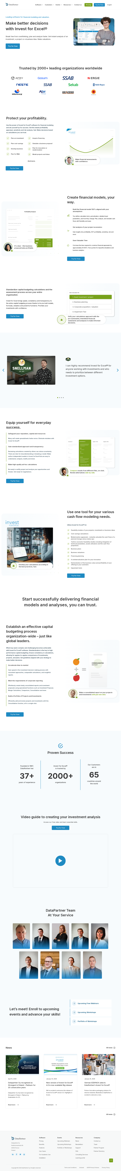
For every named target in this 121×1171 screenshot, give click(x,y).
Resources (67, 5)
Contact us (78, 5)
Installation (42, 1158)
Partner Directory (99, 1151)
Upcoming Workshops (64, 1144)
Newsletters (79, 1144)
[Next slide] (117, 370)
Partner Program (99, 1148)
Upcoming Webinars (63, 1141)
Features (42, 1148)
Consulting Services (82, 1154)
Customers (48, 5)
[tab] (57, 397)
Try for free (99, 5)
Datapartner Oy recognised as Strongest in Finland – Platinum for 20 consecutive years (22, 1085)
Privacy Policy (106, 1167)
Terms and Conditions (70, 1167)
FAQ (77, 1151)
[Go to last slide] (3, 370)
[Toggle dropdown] (42, 4)
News (77, 1141)
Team (95, 1144)
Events (58, 5)
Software (38, 5)
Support (78, 1148)
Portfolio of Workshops (64, 1148)
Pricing (88, 5)
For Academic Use (44, 1154)
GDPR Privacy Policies (93, 1167)
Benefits (41, 1144)
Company (97, 1137)
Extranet (81, 1167)
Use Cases (42, 1151)
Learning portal (80, 1158)
